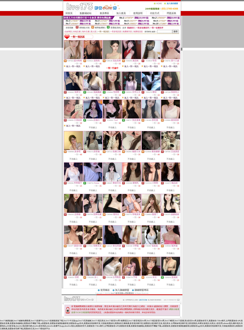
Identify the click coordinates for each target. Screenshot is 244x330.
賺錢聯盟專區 (142, 290)
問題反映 (171, 13)
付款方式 (154, 13)
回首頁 (69, 13)
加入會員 (121, 13)
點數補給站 (86, 13)
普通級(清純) (115, 28)
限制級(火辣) (84, 28)
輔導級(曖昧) (100, 28)
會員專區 (104, 13)
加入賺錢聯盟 (122, 290)
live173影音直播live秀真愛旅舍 (122, 293)
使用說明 (138, 13)
